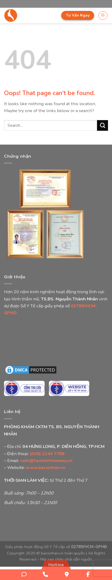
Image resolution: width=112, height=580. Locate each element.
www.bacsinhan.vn (45, 467)
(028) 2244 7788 (47, 454)
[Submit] (102, 125)
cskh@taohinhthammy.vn (46, 461)
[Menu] (102, 15)
